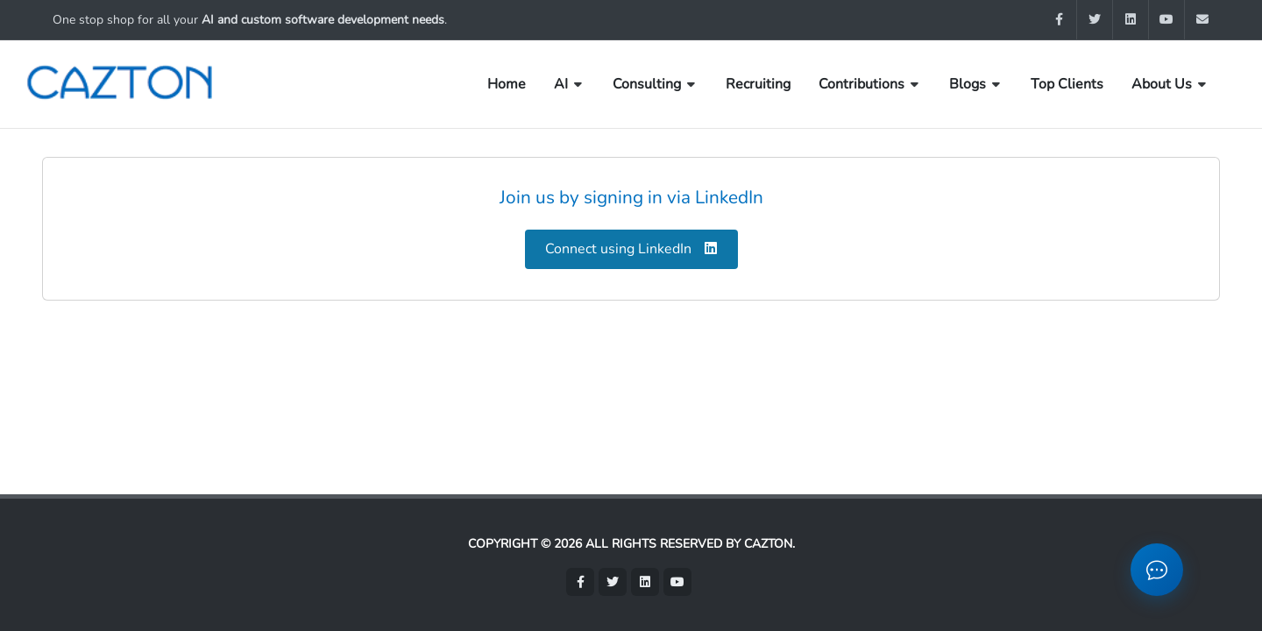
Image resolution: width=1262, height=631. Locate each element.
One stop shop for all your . (250, 19)
